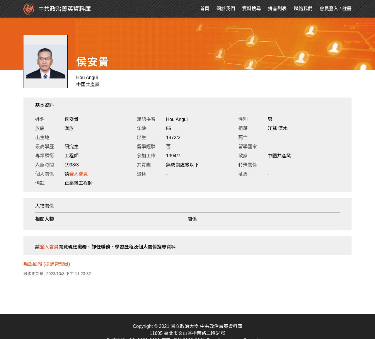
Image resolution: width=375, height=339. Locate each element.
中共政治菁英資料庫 (57, 9)
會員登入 (329, 8)
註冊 (347, 8)
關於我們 (226, 8)
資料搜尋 (251, 8)
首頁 (204, 8)
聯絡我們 (303, 8)
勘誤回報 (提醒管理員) (46, 264)
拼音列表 (277, 8)
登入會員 (78, 173)
